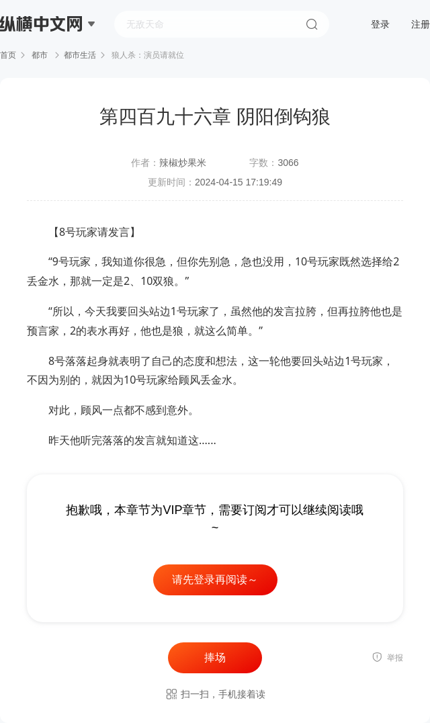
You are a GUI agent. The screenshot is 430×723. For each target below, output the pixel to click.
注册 (420, 24)
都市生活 (80, 55)
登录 (380, 24)
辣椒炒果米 (182, 162)
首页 (8, 55)
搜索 (311, 24)
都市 (40, 55)
